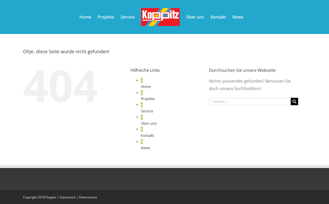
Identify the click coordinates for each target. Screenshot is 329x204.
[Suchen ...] (250, 101)
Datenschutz (88, 197)
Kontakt (147, 135)
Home (146, 86)
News (145, 147)
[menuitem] (85, 17)
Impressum (68, 197)
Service (147, 111)
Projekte (148, 98)
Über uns (149, 123)
